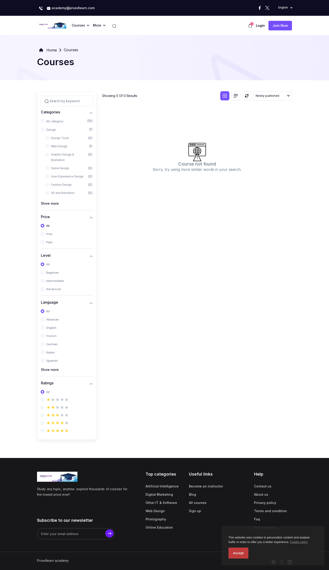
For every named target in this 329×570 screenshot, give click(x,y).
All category (54, 121)
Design (51, 129)
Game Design (60, 168)
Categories (50, 112)
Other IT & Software (161, 503)
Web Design (59, 146)
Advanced (53, 289)
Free (49, 234)
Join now (280, 25)
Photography (156, 519)
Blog (192, 494)
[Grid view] (224, 95)
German (52, 344)
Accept (238, 553)
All (48, 225)
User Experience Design (67, 176)
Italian (50, 352)
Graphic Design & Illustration (62, 157)
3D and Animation (62, 193)
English (51, 327)
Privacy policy (265, 503)
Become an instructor (206, 486)
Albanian (52, 319)
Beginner (52, 272)
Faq (257, 519)
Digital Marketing (159, 494)
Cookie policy (299, 542)
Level (45, 255)
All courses (198, 503)
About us (261, 494)
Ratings (47, 383)
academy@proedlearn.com (71, 8)
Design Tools (60, 138)
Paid (49, 242)
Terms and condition (270, 511)
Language (49, 302)
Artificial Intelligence (162, 486)
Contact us (262, 486)
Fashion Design (61, 184)
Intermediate (55, 281)
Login (260, 25)
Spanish (52, 360)
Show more (50, 203)
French (51, 336)
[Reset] (246, 95)
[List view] (235, 95)
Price (45, 217)
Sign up (195, 511)
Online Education (159, 527)
